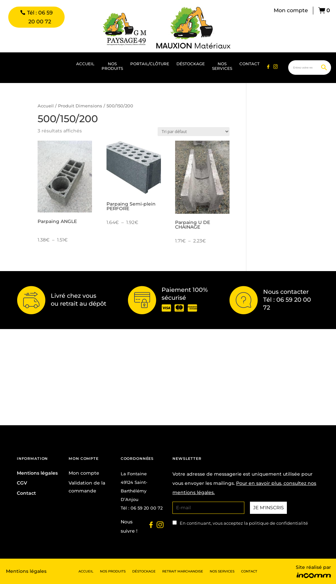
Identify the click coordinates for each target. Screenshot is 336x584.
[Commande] (193, 131)
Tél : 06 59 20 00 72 (40, 17)
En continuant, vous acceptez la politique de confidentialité (244, 523)
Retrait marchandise (182, 571)
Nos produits (112, 66)
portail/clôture (149, 64)
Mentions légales (37, 473)
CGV (22, 483)
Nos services (222, 66)
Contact (249, 64)
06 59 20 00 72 (147, 508)
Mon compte (291, 10)
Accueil (85, 64)
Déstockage (190, 64)
